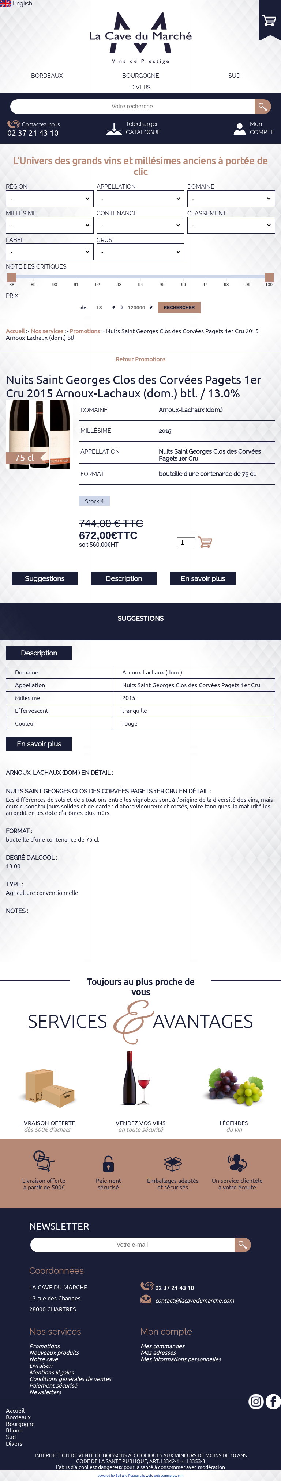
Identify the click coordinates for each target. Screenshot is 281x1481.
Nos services (47, 331)
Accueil (15, 331)
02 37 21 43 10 (174, 1288)
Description (124, 578)
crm (180, 1475)
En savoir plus (203, 578)
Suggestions (44, 578)
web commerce (165, 1475)
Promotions (85, 331)
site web (146, 1475)
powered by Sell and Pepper (118, 1475)
